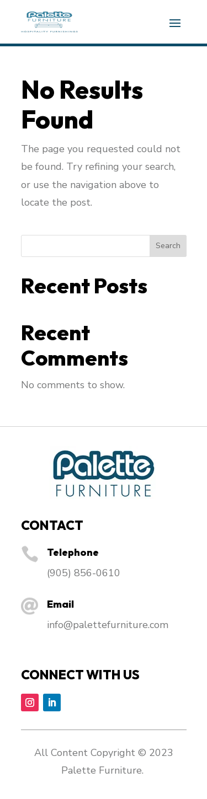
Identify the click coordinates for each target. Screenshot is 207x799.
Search (168, 245)
